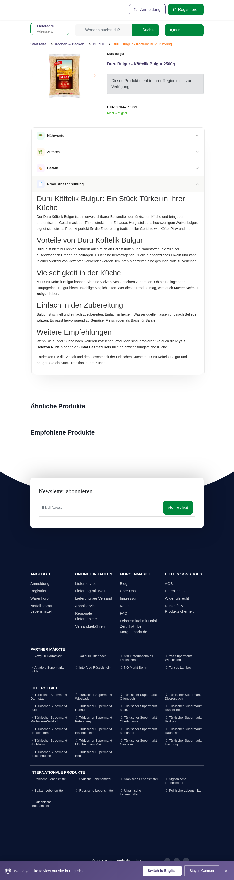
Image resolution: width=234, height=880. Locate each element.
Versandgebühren (90, 626)
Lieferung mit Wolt (90, 591)
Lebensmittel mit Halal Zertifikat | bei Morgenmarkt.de (138, 626)
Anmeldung (147, 9)
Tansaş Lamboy (178, 667)
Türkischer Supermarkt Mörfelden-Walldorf (48, 719)
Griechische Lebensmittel (41, 804)
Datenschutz (175, 591)
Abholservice (86, 606)
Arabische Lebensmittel (139, 779)
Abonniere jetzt (178, 507)
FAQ (123, 613)
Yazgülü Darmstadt (46, 656)
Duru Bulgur (115, 54)
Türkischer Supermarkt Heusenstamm (48, 731)
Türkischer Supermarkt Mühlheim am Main (93, 742)
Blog (123, 583)
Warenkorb (39, 598)
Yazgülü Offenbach (91, 656)
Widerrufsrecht (177, 598)
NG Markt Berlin (133, 667)
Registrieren (186, 9)
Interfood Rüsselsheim (93, 667)
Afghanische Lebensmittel (175, 781)
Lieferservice (85, 583)
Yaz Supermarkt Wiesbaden (178, 658)
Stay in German (202, 871)
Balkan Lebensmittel (47, 790)
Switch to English (162, 871)
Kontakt (126, 606)
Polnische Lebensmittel (183, 790)
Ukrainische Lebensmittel (130, 792)
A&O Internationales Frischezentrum (136, 658)
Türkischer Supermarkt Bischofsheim (93, 731)
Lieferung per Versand (93, 598)
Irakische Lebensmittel (48, 779)
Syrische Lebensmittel (93, 779)
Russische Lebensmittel (94, 790)
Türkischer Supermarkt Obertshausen (138, 719)
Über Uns (128, 591)
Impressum (129, 598)
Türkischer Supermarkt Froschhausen (48, 754)
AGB (169, 583)
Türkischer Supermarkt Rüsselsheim (183, 708)
